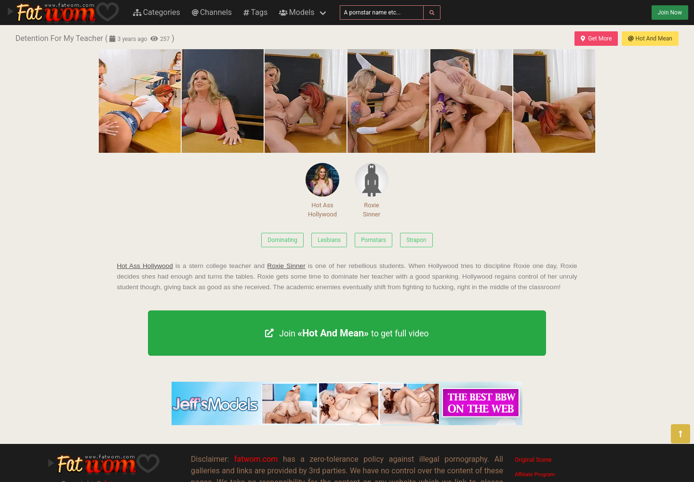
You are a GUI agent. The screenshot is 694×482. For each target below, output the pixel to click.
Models (296, 12)
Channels (212, 12)
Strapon (416, 240)
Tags (255, 12)
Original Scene (533, 459)
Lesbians (329, 240)
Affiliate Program (535, 474)
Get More (596, 38)
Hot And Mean (650, 38)
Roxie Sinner (371, 190)
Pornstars (373, 240)
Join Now (670, 12)
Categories (156, 12)
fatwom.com (256, 459)
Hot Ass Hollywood (322, 190)
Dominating (282, 240)
